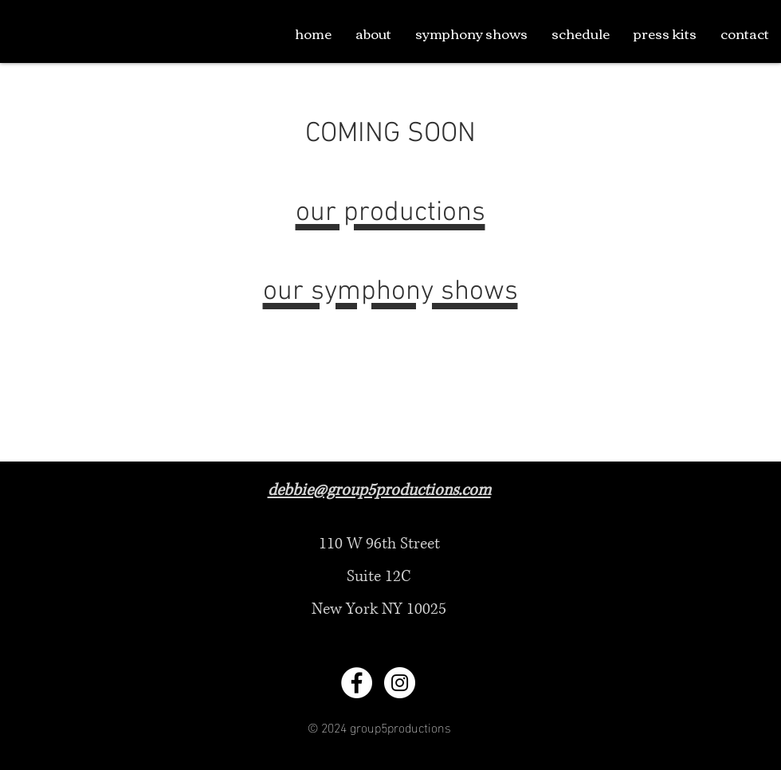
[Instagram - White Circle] (399, 682)
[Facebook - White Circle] (356, 682)
